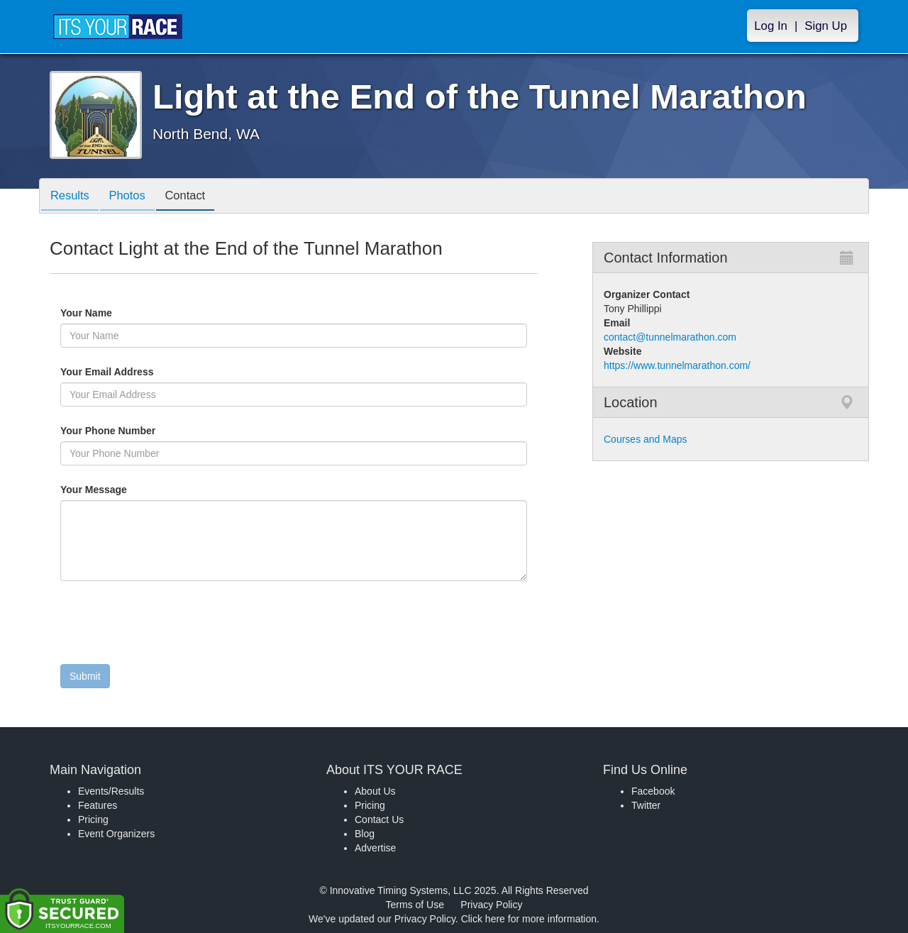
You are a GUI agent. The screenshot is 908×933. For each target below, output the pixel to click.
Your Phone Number (107, 430)
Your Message (117, 489)
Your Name (110, 313)
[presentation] (168, 625)
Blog (365, 833)
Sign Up (825, 26)
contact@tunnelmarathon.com (670, 337)
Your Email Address (162, 371)
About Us (375, 791)
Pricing (93, 819)
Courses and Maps (645, 439)
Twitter (645, 805)
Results (72, 197)
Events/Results (111, 791)
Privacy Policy (491, 904)
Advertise (375, 848)
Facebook (653, 791)
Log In (770, 26)
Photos (132, 197)
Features (97, 805)
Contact (194, 197)
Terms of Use (415, 904)
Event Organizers (116, 833)
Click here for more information (529, 918)
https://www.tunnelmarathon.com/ (677, 365)
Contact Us (379, 819)
